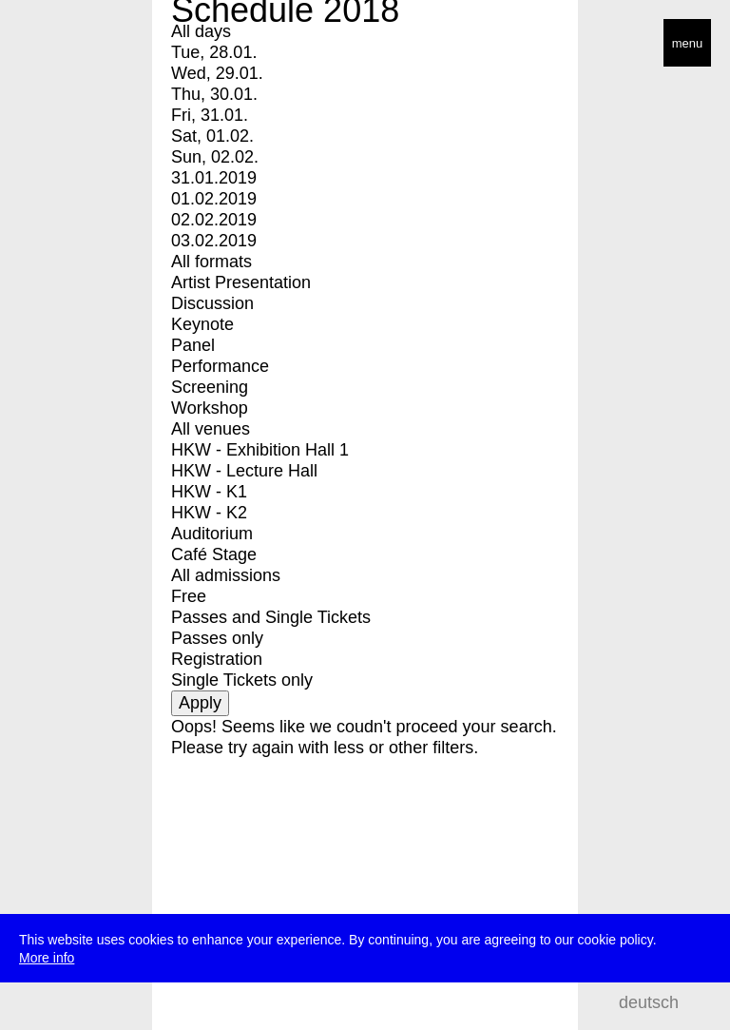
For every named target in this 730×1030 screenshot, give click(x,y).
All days (201, 31)
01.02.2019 (214, 198)
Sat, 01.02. (212, 136)
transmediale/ (74, 44)
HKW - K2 (209, 512)
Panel (193, 345)
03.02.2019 (214, 240)
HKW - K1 (209, 491)
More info (46, 958)
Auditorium (212, 533)
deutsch (649, 1002)
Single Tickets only (242, 680)
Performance (220, 366)
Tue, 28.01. (214, 52)
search (702, 1002)
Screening (209, 387)
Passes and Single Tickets (271, 617)
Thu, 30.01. (214, 94)
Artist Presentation (241, 282)
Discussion (212, 303)
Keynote (202, 324)
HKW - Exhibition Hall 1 (260, 449)
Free (188, 596)
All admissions (225, 575)
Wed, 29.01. (217, 73)
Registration (216, 659)
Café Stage (214, 554)
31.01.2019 (214, 177)
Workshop (209, 408)
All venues (210, 428)
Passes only (217, 638)
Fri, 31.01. (209, 115)
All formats (211, 261)
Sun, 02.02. (215, 156)
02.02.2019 (214, 219)
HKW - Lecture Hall (244, 470)
